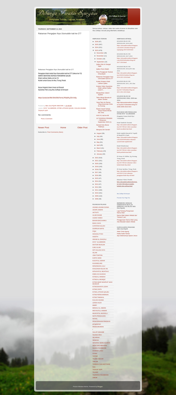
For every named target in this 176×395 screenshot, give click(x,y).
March (99, 148)
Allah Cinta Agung (123, 231)
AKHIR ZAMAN (97, 210)
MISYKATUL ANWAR (99, 310)
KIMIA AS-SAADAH (99, 274)
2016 (97, 175)
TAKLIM (95, 361)
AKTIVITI (95, 212)
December (100, 53)
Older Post (82, 127)
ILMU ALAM (96, 247)
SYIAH (94, 353)
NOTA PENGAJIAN (99, 316)
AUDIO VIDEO (97, 218)
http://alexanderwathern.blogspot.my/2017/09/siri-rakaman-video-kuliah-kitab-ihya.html (127, 163)
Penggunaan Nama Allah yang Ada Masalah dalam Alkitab (127, 220)
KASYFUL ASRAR (98, 261)
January (99, 154)
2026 (97, 41)
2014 (97, 181)
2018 (97, 169)
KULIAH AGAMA (80, 108)
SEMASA (95, 340)
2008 (97, 199)
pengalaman (96, 324)
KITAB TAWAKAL (98, 297)
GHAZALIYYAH (97, 234)
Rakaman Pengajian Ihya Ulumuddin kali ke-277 (104, 77)
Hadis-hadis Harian (123, 233)
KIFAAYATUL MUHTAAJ (100, 271)
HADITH (95, 236)
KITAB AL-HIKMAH (98, 277)
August (99, 133)
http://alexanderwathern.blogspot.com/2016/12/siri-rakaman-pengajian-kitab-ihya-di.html (127, 173)
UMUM (94, 377)
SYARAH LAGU (97, 351)
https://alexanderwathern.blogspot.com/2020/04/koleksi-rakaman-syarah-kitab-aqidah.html (127, 139)
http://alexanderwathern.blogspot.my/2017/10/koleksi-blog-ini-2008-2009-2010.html (127, 105)
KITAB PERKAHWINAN (100, 294)
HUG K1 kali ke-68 (102, 115)
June (98, 139)
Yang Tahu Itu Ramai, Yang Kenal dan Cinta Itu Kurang (104, 104)
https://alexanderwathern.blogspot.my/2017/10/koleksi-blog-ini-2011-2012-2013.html (127, 90)
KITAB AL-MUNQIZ (98, 279)
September (100, 62)
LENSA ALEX (97, 303)
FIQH (94, 231)
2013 (97, 184)
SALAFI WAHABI (98, 332)
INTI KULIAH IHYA (98, 250)
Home (63, 127)
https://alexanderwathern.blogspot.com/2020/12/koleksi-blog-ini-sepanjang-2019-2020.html (127, 48)
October (99, 59)
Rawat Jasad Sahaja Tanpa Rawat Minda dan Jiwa (103, 110)
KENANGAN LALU (98, 266)
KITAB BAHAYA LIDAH (100, 286)
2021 (97, 160)
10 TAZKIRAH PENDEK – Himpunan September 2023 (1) (104, 120)
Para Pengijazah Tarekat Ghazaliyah (104, 73)
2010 (97, 193)
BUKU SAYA (96, 223)
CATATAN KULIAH (98, 226)
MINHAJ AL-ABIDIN (99, 308)
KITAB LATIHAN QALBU (65, 108)
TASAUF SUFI (43, 110)
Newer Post (43, 127)
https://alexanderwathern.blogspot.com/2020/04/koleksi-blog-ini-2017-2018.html (127, 60)
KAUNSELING (97, 263)
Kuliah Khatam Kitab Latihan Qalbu (103, 82)
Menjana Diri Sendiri (103, 129)
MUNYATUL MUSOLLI (100, 313)
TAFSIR (95, 356)
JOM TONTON (97, 255)
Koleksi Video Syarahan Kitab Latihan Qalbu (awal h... (104, 88)
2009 (97, 196)
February (100, 151)
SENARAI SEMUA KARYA (101, 343)
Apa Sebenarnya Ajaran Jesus (127, 235)
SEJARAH (95, 337)
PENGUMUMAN (98, 327)
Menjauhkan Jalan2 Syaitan (102, 93)
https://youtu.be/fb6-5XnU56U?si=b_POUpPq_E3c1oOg (57, 98)
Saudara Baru (97, 335)
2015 (97, 178)
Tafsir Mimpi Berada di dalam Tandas (103, 98)
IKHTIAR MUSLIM (98, 245)
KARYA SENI (96, 258)
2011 (97, 190)
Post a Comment (46, 119)
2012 (97, 187)
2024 (97, 47)
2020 (97, 163)
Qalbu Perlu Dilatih (102, 69)
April (98, 145)
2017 (97, 172)
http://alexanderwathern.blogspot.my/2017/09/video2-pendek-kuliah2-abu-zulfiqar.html (127, 184)
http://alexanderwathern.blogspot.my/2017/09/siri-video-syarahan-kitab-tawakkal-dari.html (127, 127)
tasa (93, 367)
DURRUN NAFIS (98, 228)
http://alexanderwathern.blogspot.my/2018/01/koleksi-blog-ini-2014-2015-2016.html (127, 75)
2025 (97, 44)
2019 (97, 166)
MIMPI (94, 305)
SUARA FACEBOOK (99, 348)
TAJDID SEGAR (97, 359)
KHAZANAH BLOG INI (100, 269)
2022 (97, 158)
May (98, 142)
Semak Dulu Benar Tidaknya (102, 126)
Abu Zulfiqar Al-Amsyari (123, 193)
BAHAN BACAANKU (99, 220)
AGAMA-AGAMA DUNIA (100, 207)
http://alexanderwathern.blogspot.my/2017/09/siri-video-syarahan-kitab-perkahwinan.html (127, 150)
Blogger (100, 386)
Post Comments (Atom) (55, 132)
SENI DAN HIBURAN (99, 345)
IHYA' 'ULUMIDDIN (49, 108)
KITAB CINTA (97, 289)
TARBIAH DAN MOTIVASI (101, 364)
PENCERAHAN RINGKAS (101, 321)
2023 (97, 50)
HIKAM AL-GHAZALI (99, 239)
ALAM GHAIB (97, 215)
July (98, 136)
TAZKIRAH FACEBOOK (100, 375)
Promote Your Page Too (123, 197)
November (100, 56)
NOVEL (95, 319)
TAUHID (95, 372)
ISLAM (94, 252)
